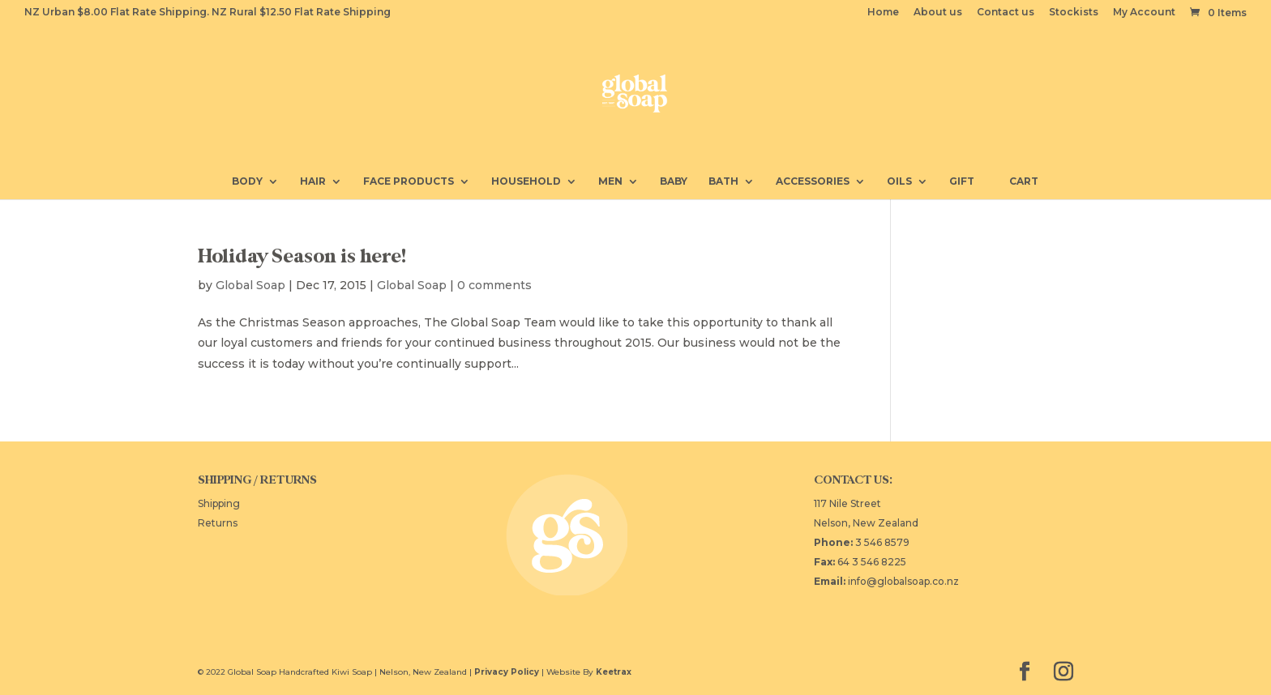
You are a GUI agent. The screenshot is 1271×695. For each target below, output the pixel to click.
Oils (899, 181)
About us (938, 12)
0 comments (494, 285)
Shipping (219, 503)
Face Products (408, 181)
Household (526, 181)
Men (610, 181)
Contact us (1005, 12)
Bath (723, 181)
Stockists (1073, 12)
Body (247, 181)
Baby (673, 181)
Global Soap (250, 285)
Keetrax (613, 672)
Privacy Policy (506, 672)
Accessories (812, 181)
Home (883, 12)
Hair (313, 181)
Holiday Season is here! (302, 257)
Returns (218, 523)
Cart (1016, 180)
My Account (1144, 12)
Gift (961, 181)
